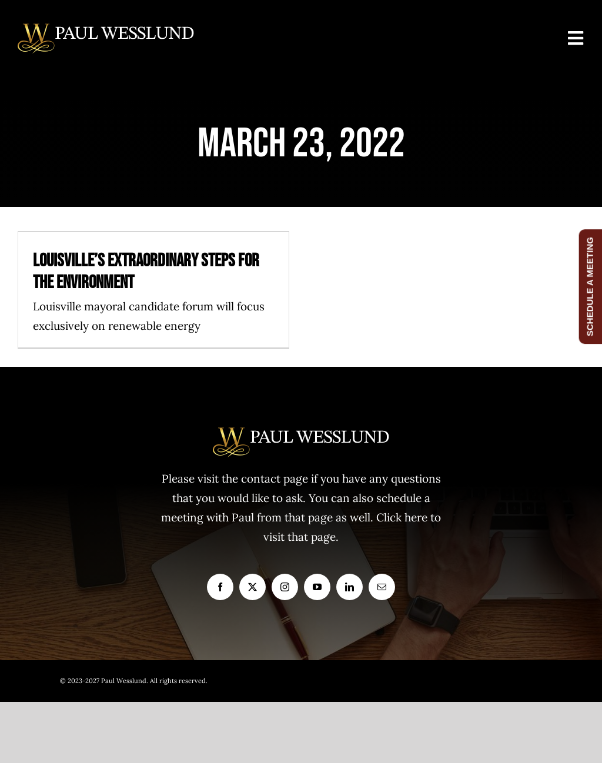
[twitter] (252, 587)
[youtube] (317, 587)
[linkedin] (349, 587)
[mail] (382, 587)
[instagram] (285, 587)
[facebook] (220, 587)
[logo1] (106, 29)
